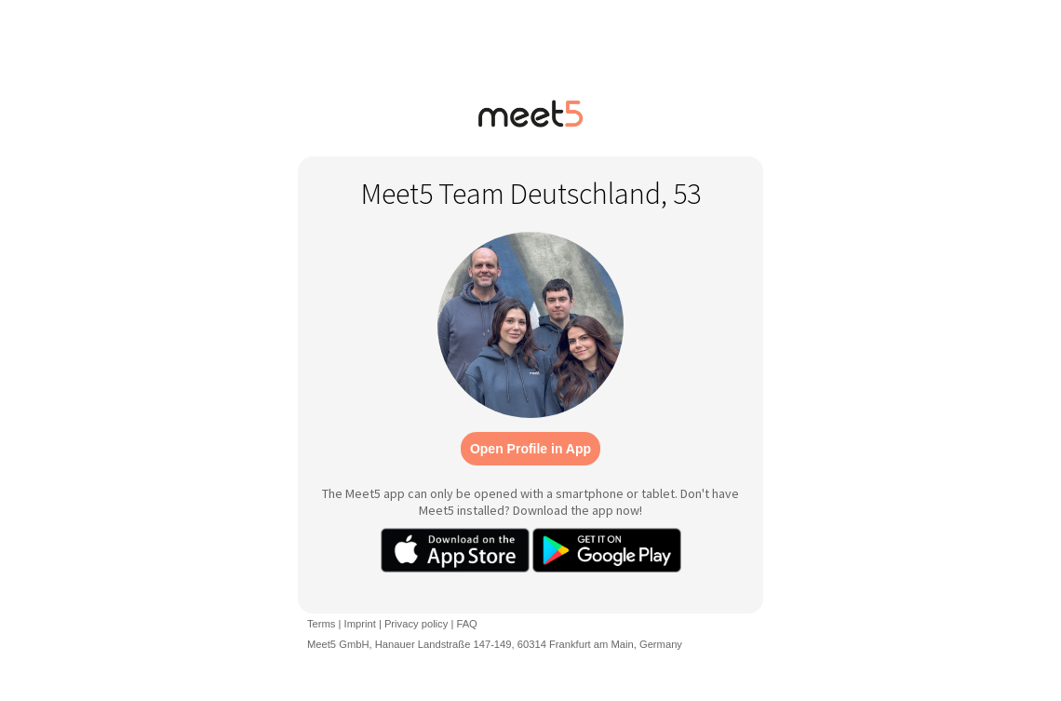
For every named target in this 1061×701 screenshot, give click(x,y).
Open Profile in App (530, 448)
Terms (321, 623)
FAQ (466, 623)
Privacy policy (416, 623)
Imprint (360, 623)
